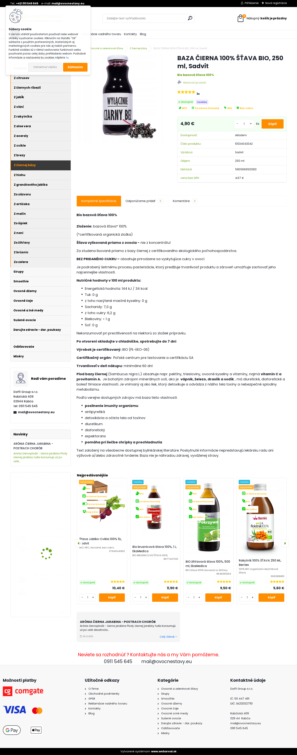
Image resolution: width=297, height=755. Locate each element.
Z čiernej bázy (138, 48)
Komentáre (185, 201)
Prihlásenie (252, 3)
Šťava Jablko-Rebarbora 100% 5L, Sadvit (52, 539)
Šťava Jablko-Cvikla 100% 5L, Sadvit (100, 541)
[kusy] (242, 124)
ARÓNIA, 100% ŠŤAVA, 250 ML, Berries (51, 577)
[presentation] (78, 543)
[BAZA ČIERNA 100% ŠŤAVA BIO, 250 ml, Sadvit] (121, 98)
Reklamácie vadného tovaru (101, 34)
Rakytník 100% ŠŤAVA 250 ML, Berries (260, 562)
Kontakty (130, 34)
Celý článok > (168, 637)
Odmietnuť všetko (45, 67)
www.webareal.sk (164, 751)
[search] (190, 18)
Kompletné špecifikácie (98, 201)
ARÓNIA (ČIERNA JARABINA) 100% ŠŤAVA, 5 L (51, 490)
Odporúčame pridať (144, 201)
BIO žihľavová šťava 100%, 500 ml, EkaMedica (208, 564)
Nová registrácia (276, 3)
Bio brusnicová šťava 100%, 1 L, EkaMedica (154, 549)
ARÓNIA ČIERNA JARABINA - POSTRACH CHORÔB (118, 622)
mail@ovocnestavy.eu (36, 412)
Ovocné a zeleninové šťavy (106, 48)
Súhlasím (75, 67)
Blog (143, 34)
